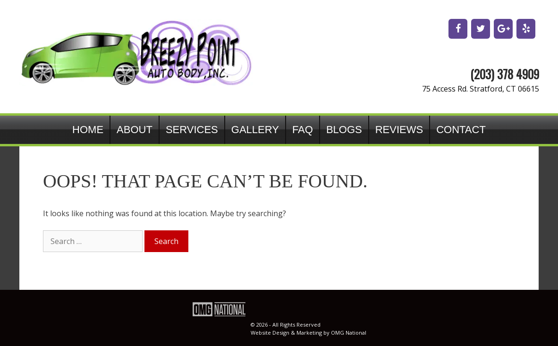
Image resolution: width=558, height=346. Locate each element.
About (134, 129)
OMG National (348, 332)
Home (87, 129)
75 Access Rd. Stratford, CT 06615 (480, 89)
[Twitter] (480, 29)
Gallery (255, 129)
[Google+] (503, 29)
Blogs (344, 129)
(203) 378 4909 (504, 74)
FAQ (302, 129)
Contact (461, 129)
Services (192, 129)
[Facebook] (457, 29)
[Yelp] (525, 29)
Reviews (399, 129)
